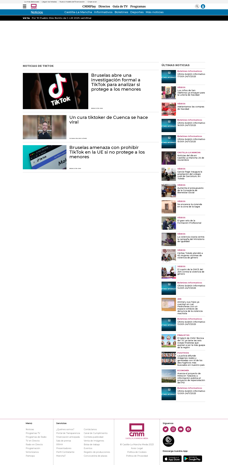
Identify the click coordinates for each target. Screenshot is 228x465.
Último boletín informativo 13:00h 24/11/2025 (191, 323)
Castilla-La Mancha (78, 12)
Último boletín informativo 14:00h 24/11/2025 (191, 287)
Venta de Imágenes (94, 440)
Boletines (121, 12)
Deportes (137, 12)
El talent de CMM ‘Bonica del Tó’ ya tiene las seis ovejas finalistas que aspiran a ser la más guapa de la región (191, 343)
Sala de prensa (63, 440)
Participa (30, 456)
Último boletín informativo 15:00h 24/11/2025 (191, 140)
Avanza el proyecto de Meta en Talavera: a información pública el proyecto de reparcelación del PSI (191, 378)
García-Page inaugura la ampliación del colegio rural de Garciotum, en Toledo (189, 175)
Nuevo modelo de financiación (72, 2)
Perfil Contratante (65, 452)
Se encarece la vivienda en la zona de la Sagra (189, 205)
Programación (33, 448)
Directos (105, 6)
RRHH (59, 444)
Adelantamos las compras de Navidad (190, 108)
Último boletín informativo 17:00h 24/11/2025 (191, 75)
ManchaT (61, 456)
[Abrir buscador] (197, 6)
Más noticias (155, 12)
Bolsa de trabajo (92, 444)
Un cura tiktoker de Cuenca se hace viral (108, 119)
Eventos (88, 448)
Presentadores (63, 448)
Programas (138, 6)
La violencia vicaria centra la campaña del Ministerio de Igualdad (190, 239)
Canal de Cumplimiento (96, 433)
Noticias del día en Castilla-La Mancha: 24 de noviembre (190, 157)
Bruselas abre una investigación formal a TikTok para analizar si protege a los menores (116, 82)
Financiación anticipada (68, 437)
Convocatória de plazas (95, 456)
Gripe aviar (92, 2)
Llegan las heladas (49, 2)
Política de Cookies (136, 452)
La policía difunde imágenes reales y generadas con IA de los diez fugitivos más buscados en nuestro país (191, 360)
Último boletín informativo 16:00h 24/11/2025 (191, 124)
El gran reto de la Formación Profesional (189, 222)
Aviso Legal (137, 448)
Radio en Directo (34, 444)
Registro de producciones (97, 452)
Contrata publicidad (93, 437)
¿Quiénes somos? (65, 429)
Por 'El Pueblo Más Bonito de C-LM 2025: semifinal (61, 18)
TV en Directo (33, 440)
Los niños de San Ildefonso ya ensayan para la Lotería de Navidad (191, 92)
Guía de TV (121, 6)
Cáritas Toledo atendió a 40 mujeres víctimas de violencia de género (190, 255)
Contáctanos (90, 429)
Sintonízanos (32, 452)
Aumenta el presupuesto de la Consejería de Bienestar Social (190, 190)
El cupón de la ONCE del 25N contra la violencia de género (190, 271)
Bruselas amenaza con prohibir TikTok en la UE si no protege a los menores (107, 152)
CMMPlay (89, 6)
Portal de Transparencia (68, 433)
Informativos (103, 12)
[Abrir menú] (24, 6)
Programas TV (33, 433)
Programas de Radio (36, 437)
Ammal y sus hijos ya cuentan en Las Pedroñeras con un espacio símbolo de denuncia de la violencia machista (190, 308)
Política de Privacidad (137, 456)
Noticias (30, 429)
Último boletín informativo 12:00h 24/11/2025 (191, 392)
